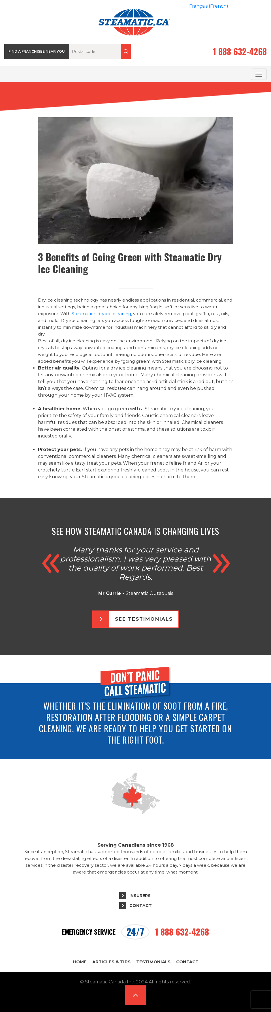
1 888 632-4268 (240, 51)
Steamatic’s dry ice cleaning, (102, 313)
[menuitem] (208, 6)
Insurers (140, 895)
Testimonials (153, 961)
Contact (140, 905)
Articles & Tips (111, 961)
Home (80, 961)
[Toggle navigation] (259, 74)
